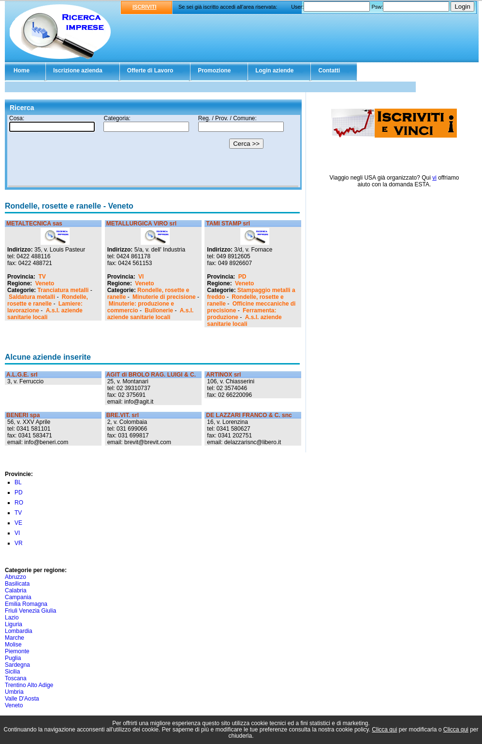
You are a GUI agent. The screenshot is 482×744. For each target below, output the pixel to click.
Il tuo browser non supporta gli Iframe (153, 151)
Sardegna (17, 664)
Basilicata (17, 583)
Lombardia (18, 631)
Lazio (12, 617)
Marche (14, 637)
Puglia (13, 658)
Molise (13, 644)
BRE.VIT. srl (122, 415)
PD (242, 276)
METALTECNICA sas (34, 223)
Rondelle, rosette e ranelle (47, 300)
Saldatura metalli (32, 297)
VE (18, 522)
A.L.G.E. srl (22, 374)
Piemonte (17, 651)
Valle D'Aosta (22, 698)
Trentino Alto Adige (29, 685)
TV (41, 276)
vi (434, 177)
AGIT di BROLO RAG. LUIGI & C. (151, 374)
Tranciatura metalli (62, 290)
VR (19, 543)
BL (18, 482)
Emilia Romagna (26, 604)
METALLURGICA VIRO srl (141, 223)
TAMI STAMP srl (228, 223)
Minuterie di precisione (164, 297)
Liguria (13, 624)
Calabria (16, 590)
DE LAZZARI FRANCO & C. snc (249, 415)
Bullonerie (159, 310)
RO (19, 502)
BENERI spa (23, 415)
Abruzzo (15, 577)
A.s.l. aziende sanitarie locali (45, 314)
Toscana (16, 678)
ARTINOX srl (223, 374)
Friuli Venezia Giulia (30, 610)
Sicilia (12, 671)
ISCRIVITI (144, 7)
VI (141, 276)
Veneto (44, 283)
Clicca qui (384, 729)
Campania (18, 597)
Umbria (14, 691)
